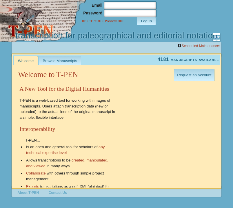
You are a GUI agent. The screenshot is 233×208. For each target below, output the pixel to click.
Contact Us (58, 193)
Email (97, 5)
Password (92, 13)
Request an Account (194, 75)
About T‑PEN (28, 193)
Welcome (26, 61)
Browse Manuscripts (60, 61)
